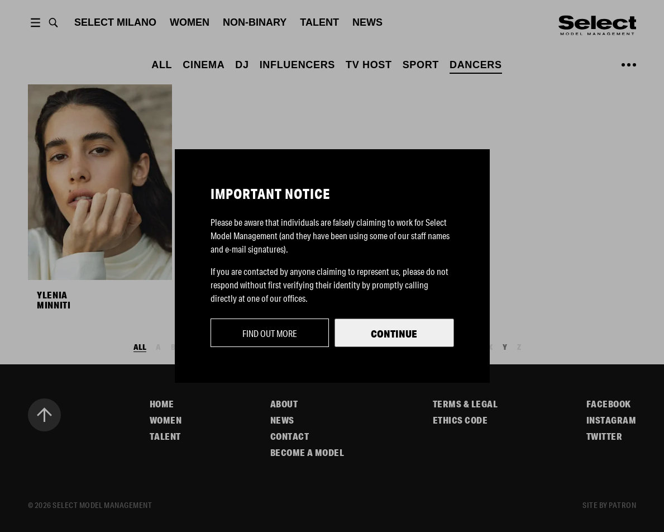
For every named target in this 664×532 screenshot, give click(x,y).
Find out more (269, 333)
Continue (394, 333)
